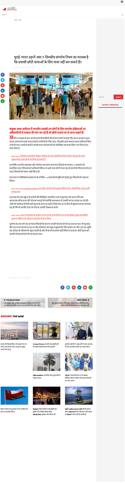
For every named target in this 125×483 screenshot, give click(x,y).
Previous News (13, 300)
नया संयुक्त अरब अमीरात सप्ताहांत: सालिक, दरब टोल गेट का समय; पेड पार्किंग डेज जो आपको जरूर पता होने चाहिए (22, 304)
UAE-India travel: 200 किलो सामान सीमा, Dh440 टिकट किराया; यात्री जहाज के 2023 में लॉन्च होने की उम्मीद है (78, 412)
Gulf (16, 20)
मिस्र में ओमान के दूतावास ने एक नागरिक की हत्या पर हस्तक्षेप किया (14, 410)
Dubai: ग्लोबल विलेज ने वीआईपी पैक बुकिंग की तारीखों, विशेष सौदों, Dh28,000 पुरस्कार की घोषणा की (45, 412)
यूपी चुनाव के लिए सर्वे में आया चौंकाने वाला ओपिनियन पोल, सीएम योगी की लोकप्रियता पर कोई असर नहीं (70, 304)
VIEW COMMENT (25, 278)
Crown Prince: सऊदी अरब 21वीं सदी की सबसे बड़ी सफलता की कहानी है (46, 345)
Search (118, 97)
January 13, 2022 (20, 67)
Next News (82, 300)
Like (31, 67)
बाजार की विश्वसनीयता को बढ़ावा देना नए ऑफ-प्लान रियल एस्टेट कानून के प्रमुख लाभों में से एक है (14, 347)
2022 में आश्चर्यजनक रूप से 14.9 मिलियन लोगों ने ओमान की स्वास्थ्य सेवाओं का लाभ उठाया (78, 378)
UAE (20, 20)
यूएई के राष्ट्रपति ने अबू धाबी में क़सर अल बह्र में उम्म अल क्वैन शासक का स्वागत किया (78, 345)
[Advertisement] (53, 37)
